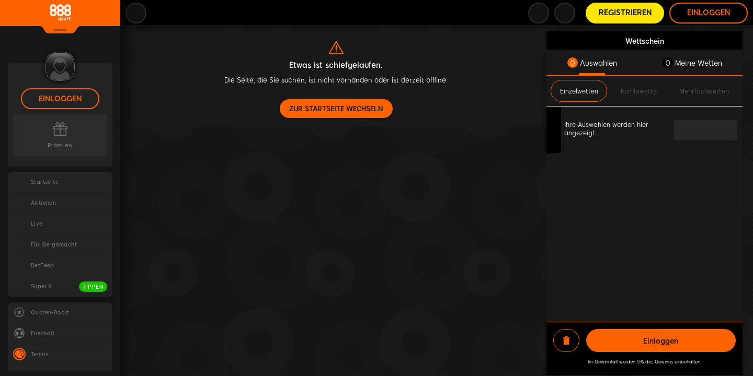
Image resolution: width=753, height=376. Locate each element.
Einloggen (60, 99)
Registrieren (625, 12)
